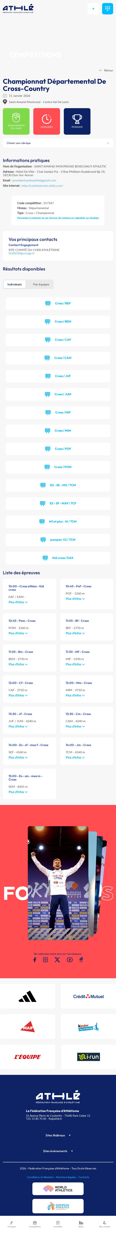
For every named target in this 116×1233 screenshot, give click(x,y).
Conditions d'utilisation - (41, 1177)
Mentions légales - (67, 1177)
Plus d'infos (18, 602)
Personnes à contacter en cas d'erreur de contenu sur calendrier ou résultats (58, 218)
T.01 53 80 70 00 (36, 1118)
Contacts (83, 1177)
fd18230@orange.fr (22, 253)
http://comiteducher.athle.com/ (42, 185)
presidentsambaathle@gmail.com (34, 180)
